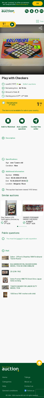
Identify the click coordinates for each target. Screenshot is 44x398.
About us (28, 382)
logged (19, 239)
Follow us (30, 391)
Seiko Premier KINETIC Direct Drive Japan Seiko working (26, 280)
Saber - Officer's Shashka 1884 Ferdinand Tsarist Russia (26, 258)
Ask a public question (22, 128)
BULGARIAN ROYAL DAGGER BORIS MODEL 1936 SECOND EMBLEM (23, 265)
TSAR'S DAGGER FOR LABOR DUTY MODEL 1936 (23, 287)
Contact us (28, 386)
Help (4, 386)
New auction (32, 11)
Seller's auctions (29, 84)
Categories (6, 382)
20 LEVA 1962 (15, 271)
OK (37, 3)
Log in (36, 11)
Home (4, 377)
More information (22, 4)
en (41, 11)
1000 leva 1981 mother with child (22, 294)
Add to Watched (8, 127)
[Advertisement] (22, 328)
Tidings (27, 377)
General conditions (10, 391)
